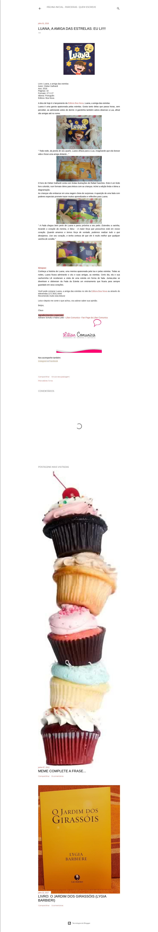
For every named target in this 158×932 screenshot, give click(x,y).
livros (50, 381)
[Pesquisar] (118, 8)
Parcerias (71, 7)
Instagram (42, 361)
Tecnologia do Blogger (79, 923)
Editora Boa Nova (76, 103)
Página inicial (55, 7)
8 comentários (57, 776)
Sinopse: (42, 268)
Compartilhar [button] (44, 377)
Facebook (53, 361)
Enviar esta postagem (61, 377)
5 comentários (57, 905)
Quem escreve (87, 7)
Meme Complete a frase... (62, 771)
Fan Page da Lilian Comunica (94, 317)
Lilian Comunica (72, 317)
